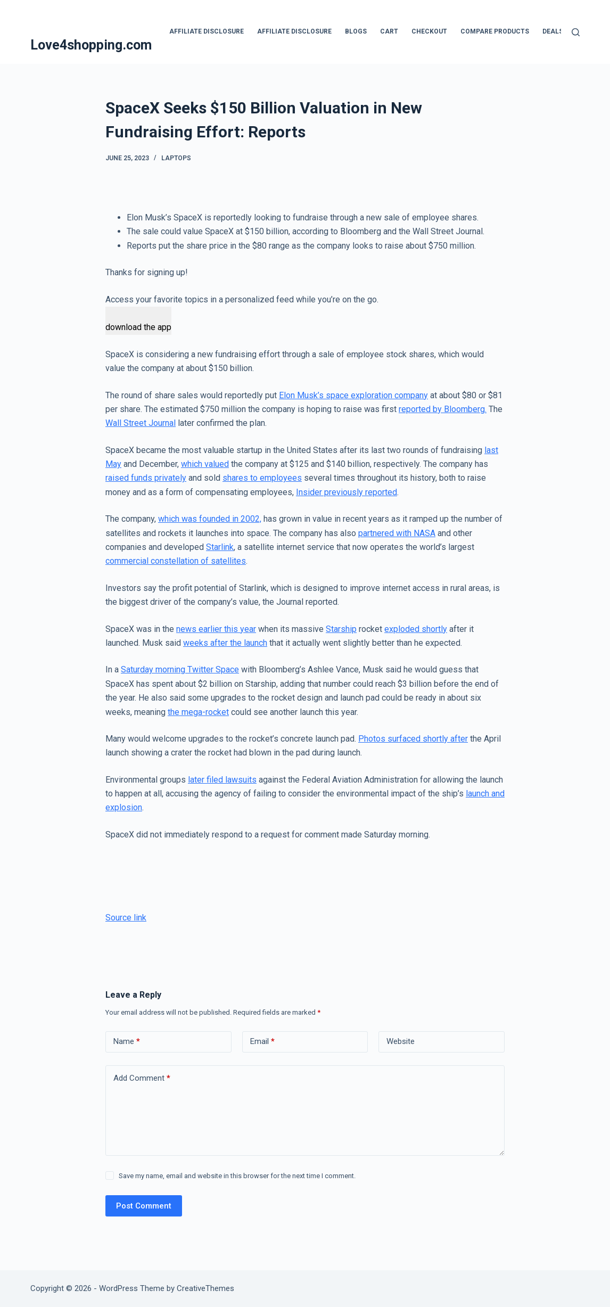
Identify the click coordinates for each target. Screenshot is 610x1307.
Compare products (494, 31)
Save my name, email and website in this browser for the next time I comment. (237, 1176)
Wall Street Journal (140, 423)
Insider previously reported (346, 492)
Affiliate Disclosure (206, 31)
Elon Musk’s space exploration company (353, 395)
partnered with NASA (396, 533)
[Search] (576, 32)
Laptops (176, 158)
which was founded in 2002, (209, 519)
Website (400, 1041)
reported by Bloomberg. (443, 409)
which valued (205, 464)
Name (126, 1041)
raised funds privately (145, 478)
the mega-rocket (198, 712)
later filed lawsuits (222, 780)
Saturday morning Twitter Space (180, 669)
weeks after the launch (225, 643)
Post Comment (143, 1206)
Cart (389, 31)
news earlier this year (216, 629)
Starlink (220, 547)
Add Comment (141, 1078)
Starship (341, 629)
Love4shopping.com (91, 45)
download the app (138, 327)
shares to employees (262, 478)
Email (262, 1041)
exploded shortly (415, 629)
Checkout (429, 31)
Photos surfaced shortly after (413, 739)
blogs (356, 31)
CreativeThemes (205, 1288)
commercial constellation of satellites (175, 561)
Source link (125, 918)
